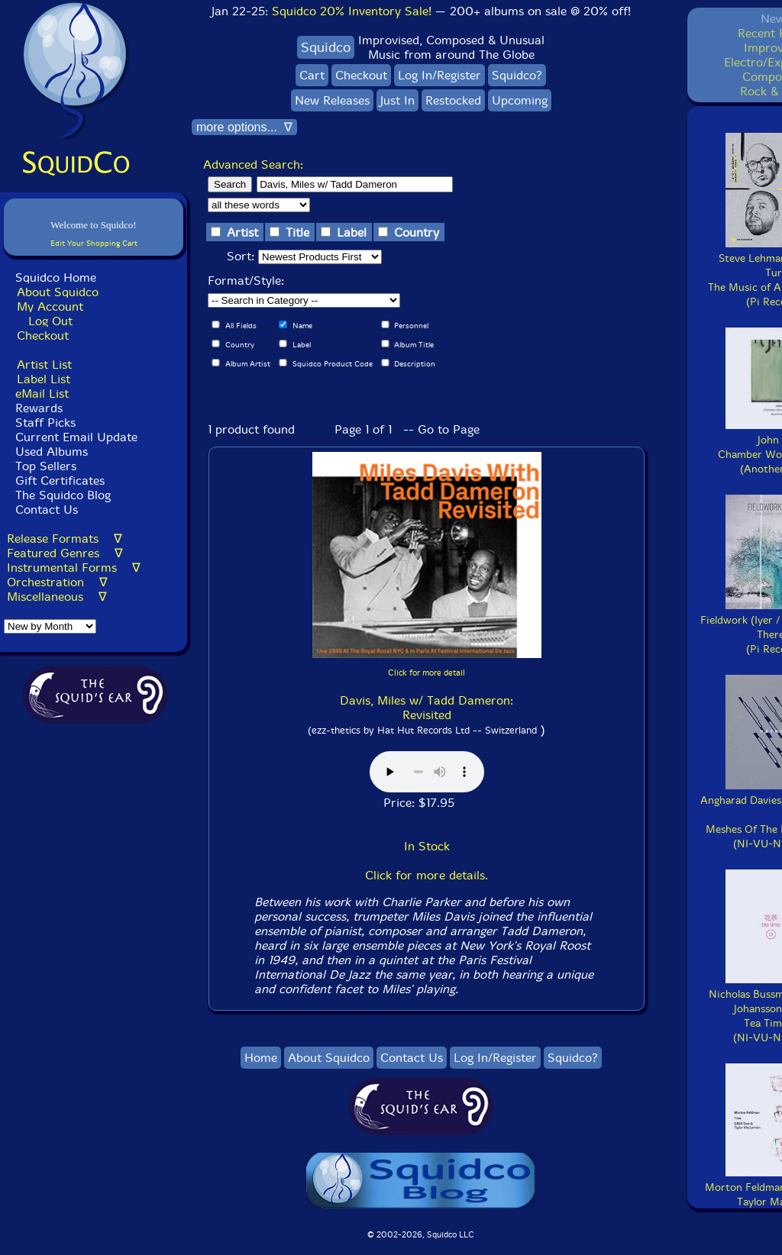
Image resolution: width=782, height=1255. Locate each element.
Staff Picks (45, 422)
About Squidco (58, 292)
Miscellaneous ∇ (57, 596)
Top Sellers (45, 466)
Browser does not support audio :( (427, 771)
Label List (43, 379)
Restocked (453, 100)
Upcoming (520, 100)
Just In (397, 100)
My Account (50, 306)
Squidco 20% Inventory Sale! (351, 11)
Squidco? (517, 75)
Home (260, 1057)
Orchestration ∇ (57, 582)
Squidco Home (55, 277)
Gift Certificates (60, 480)
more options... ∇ (244, 127)
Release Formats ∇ (64, 538)
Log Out (50, 321)
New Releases (332, 100)
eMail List (42, 393)
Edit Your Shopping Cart (93, 243)
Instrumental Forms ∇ (74, 567)
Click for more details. (426, 875)
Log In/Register (439, 75)
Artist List (44, 364)
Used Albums (51, 451)
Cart (312, 75)
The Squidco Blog (63, 495)
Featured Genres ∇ (65, 553)
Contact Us (44, 509)
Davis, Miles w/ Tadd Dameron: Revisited (426, 707)
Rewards (39, 408)
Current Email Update (74, 437)
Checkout (43, 335)
